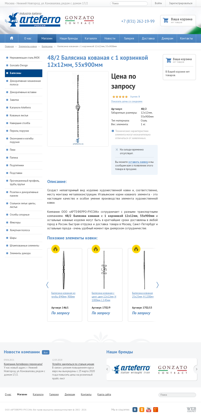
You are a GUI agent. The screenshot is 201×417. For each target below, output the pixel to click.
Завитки (14, 100)
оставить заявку (138, 162)
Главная (9, 46)
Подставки (16, 173)
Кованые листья (19, 115)
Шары (13, 238)
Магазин (47, 38)
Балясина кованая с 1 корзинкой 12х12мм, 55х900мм (87, 46)
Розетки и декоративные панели (24, 193)
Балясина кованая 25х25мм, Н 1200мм (144, 274)
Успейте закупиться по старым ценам (73, 364)
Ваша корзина (183, 20)
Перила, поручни (19, 130)
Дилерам (167, 38)
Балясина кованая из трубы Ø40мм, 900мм (63, 274)
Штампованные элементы (24, 245)
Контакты (186, 38)
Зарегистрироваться (180, 3)
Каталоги (91, 38)
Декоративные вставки (23, 92)
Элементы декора (20, 253)
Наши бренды (69, 38)
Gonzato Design (19, 65)
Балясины (47, 46)
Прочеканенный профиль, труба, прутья (24, 182)
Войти (158, 3)
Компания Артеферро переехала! (23, 364)
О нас (27, 38)
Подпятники (17, 165)
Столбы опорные (20, 214)
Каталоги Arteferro (20, 107)
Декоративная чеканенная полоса (25, 82)
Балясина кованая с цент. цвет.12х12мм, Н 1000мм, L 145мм (104, 276)
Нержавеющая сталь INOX (25, 57)
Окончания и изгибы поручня (21, 140)
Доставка (148, 38)
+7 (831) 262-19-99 (138, 21)
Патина (14, 157)
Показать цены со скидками (126, 101)
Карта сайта (104, 394)
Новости (110, 38)
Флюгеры (15, 222)
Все (46, 352)
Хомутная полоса (20, 230)
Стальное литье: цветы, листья (23, 205)
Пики (12, 149)
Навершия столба (20, 123)
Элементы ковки (28, 46)
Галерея (129, 38)
